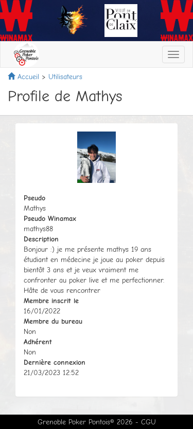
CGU (148, 422)
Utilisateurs (65, 76)
